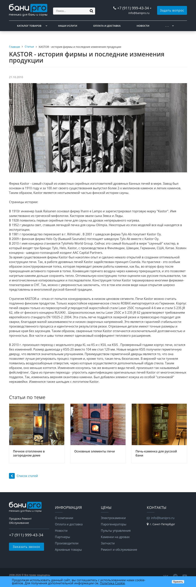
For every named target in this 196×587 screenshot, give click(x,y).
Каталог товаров (29, 25)
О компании (64, 517)
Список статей (23, 476)
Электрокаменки (113, 517)
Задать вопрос (172, 10)
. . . (167, 25)
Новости (143, 25)
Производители (66, 543)
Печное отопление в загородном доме (29, 453)
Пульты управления (116, 530)
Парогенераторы (113, 524)
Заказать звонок (26, 547)
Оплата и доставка (107, 25)
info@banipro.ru (138, 13)
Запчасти (108, 543)
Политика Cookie (112, 583)
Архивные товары (68, 549)
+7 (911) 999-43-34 (133, 8)
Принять (178, 581)
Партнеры (62, 536)
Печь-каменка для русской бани (156, 453)
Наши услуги (67, 25)
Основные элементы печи (94, 451)
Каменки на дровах (115, 536)
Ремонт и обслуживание (119, 549)
